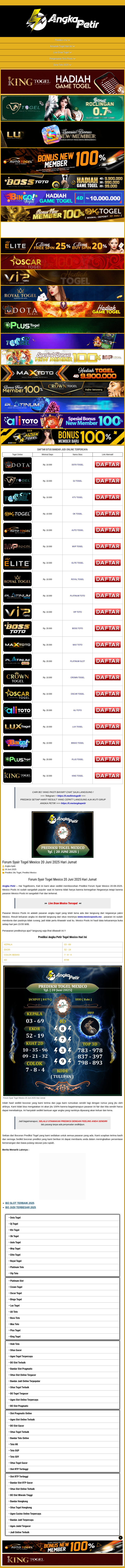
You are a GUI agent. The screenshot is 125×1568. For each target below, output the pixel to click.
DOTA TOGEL (77, 465)
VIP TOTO (77, 612)
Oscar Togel (16, 1293)
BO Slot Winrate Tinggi (21, 1495)
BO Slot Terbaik (17, 1362)
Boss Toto (15, 1318)
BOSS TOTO (77, 628)
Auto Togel (15, 1242)
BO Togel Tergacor (19, 1393)
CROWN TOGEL (78, 677)
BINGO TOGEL (77, 743)
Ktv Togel (14, 1230)
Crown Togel (16, 1287)
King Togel (15, 1336)
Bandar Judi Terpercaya (22, 1519)
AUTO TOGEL (77, 530)
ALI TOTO (77, 710)
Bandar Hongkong (19, 1501)
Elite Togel (15, 1254)
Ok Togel (14, 1236)
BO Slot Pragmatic (19, 1405)
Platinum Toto (17, 1267)
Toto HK (14, 1444)
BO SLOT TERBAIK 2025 (19, 1203)
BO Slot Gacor (17, 1425)
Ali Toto (14, 1311)
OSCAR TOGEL (77, 694)
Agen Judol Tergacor (20, 1526)
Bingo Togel (16, 1299)
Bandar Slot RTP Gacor (21, 1482)
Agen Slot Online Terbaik (22, 1419)
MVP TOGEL (77, 546)
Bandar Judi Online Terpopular (25, 1381)
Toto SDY (14, 1456)
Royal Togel (15, 1261)
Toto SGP (14, 1450)
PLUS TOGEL (77, 759)
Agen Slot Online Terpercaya (24, 1399)
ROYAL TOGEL (77, 579)
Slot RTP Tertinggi (19, 1469)
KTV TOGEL (77, 497)
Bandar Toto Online (19, 1438)
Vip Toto (14, 1273)
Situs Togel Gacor (19, 1462)
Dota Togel (15, 1217)
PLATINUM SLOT (77, 661)
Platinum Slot (16, 1280)
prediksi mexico (29, 872)
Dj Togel (14, 1223)
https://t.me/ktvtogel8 (69, 795)
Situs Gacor (16, 1350)
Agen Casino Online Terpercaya (25, 1513)
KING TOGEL (77, 776)
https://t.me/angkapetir (73, 803)
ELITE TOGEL (77, 563)
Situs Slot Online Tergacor (23, 1374)
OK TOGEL (77, 514)
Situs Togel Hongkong (21, 1507)
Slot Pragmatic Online (21, 1413)
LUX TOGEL (77, 727)
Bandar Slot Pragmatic (21, 1368)
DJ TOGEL (77, 481)
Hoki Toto (14, 1344)
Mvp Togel (15, 1248)
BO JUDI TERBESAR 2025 (20, 1207)
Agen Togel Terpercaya (21, 1356)
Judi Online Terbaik (19, 1532)
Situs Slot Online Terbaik (22, 1488)
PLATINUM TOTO (77, 596)
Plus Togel (15, 1330)
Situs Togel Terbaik (19, 1387)
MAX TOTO (77, 645)
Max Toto (14, 1324)
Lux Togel (15, 1305)
